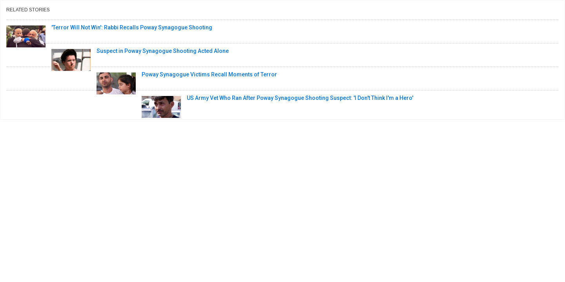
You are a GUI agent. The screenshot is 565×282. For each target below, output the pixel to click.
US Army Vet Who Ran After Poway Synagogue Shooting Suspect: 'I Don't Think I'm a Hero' (300, 98)
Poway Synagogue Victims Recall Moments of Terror (209, 74)
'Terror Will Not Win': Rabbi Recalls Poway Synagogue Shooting (131, 27)
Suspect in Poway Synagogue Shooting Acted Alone (163, 51)
